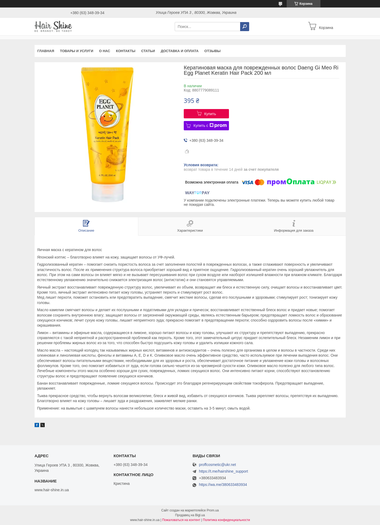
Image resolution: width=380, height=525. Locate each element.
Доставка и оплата (180, 51)
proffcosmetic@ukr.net (217, 465)
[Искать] (244, 26)
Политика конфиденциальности (226, 520)
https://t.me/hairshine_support (223, 471)
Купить (210, 114)
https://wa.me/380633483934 (223, 484)
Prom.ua (213, 510)
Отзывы (212, 51)
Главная (45, 51)
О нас (104, 51)
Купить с (210, 125)
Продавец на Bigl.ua (190, 515)
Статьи (148, 51)
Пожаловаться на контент (181, 520)
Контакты (125, 51)
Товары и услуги (76, 51)
